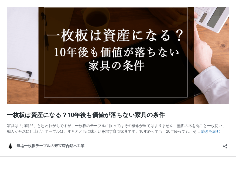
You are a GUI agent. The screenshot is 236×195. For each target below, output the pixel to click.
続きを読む (210, 131)
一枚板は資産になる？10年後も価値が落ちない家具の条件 (86, 115)
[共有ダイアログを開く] (225, 144)
